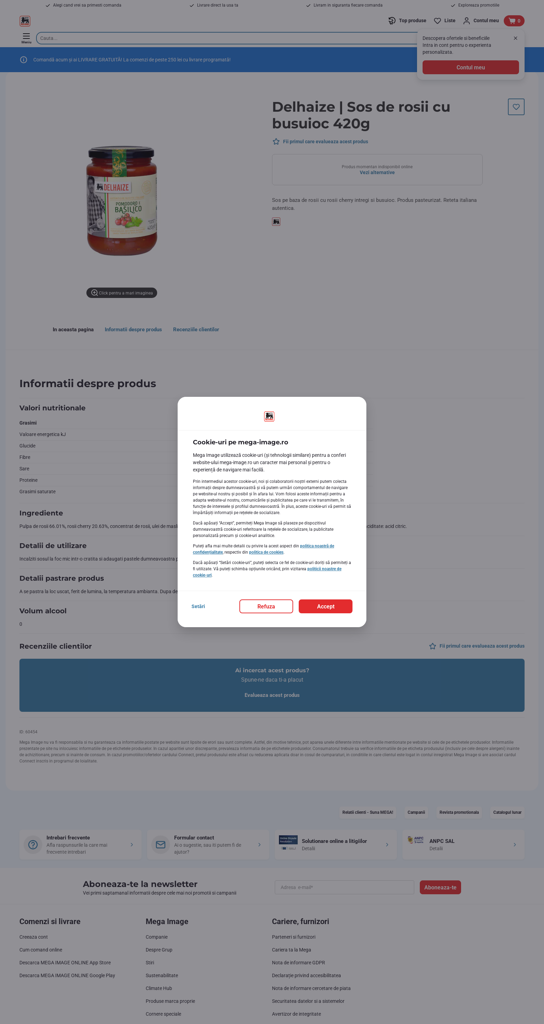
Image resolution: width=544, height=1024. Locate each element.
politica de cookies (266, 552)
